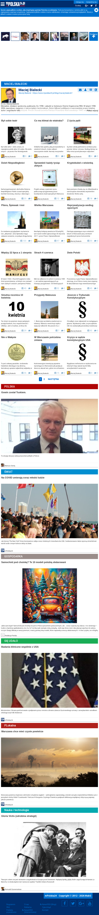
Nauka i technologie (17, 807)
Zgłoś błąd (46, 904)
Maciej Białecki (46, 93)
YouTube (89, 900)
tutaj (28, 14)
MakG (88, 892)
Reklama (27, 904)
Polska (10, 385)
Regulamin (10, 902)
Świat (9, 470)
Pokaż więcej (92, 110)
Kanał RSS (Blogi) (49, 902)
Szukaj (77, 6)
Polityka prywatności (11, 908)
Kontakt (45, 907)
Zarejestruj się (90, 2)
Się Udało (11, 639)
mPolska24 (51, 892)
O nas (26, 902)
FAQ (8, 904)
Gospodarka (14, 554)
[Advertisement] (49, 61)
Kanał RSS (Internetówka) (30, 908)
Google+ (81, 900)
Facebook (65, 900)
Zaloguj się (79, 2)
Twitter (73, 900)
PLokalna (10, 723)
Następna (53, 378)
